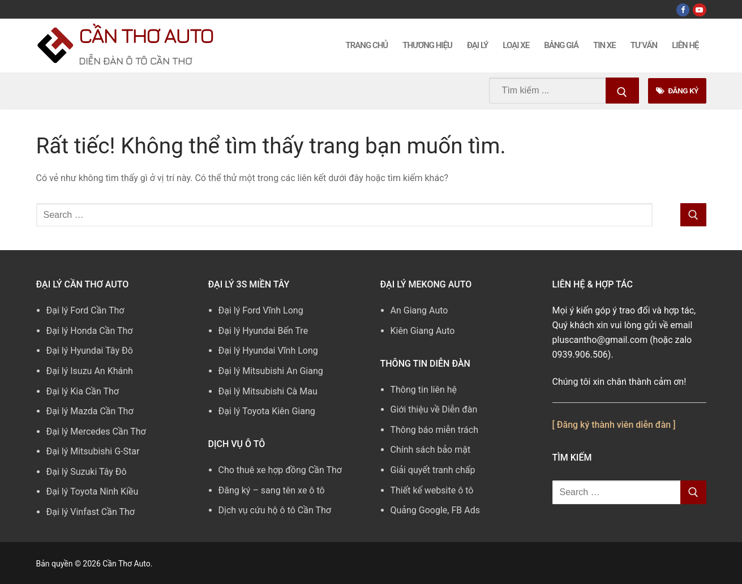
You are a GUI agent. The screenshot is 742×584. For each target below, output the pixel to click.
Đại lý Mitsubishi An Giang (270, 371)
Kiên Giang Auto (423, 330)
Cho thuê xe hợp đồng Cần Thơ (280, 470)
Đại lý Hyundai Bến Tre (263, 330)
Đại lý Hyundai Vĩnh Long (268, 350)
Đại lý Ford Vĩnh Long (260, 310)
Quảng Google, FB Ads (435, 510)
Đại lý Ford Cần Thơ (85, 310)
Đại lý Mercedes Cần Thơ (96, 431)
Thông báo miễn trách (435, 429)
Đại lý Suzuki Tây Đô (86, 471)
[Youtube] (699, 9)
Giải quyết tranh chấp (433, 470)
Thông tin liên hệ (424, 389)
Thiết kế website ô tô (432, 490)
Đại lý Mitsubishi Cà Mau (268, 391)
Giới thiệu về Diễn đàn (434, 409)
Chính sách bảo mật (431, 449)
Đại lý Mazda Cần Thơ (90, 411)
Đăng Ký (677, 90)
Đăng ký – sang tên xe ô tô (271, 490)
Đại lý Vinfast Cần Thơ (90, 511)
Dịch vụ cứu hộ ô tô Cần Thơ (274, 510)
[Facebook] (682, 9)
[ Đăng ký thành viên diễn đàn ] (614, 424)
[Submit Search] (623, 91)
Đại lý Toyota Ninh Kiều (92, 491)
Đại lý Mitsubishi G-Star (93, 451)
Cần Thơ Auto (146, 35)
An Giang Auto (419, 310)
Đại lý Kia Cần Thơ (82, 391)
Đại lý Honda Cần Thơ (89, 330)
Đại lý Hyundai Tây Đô (89, 350)
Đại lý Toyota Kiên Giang (266, 411)
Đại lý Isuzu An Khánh (89, 371)
